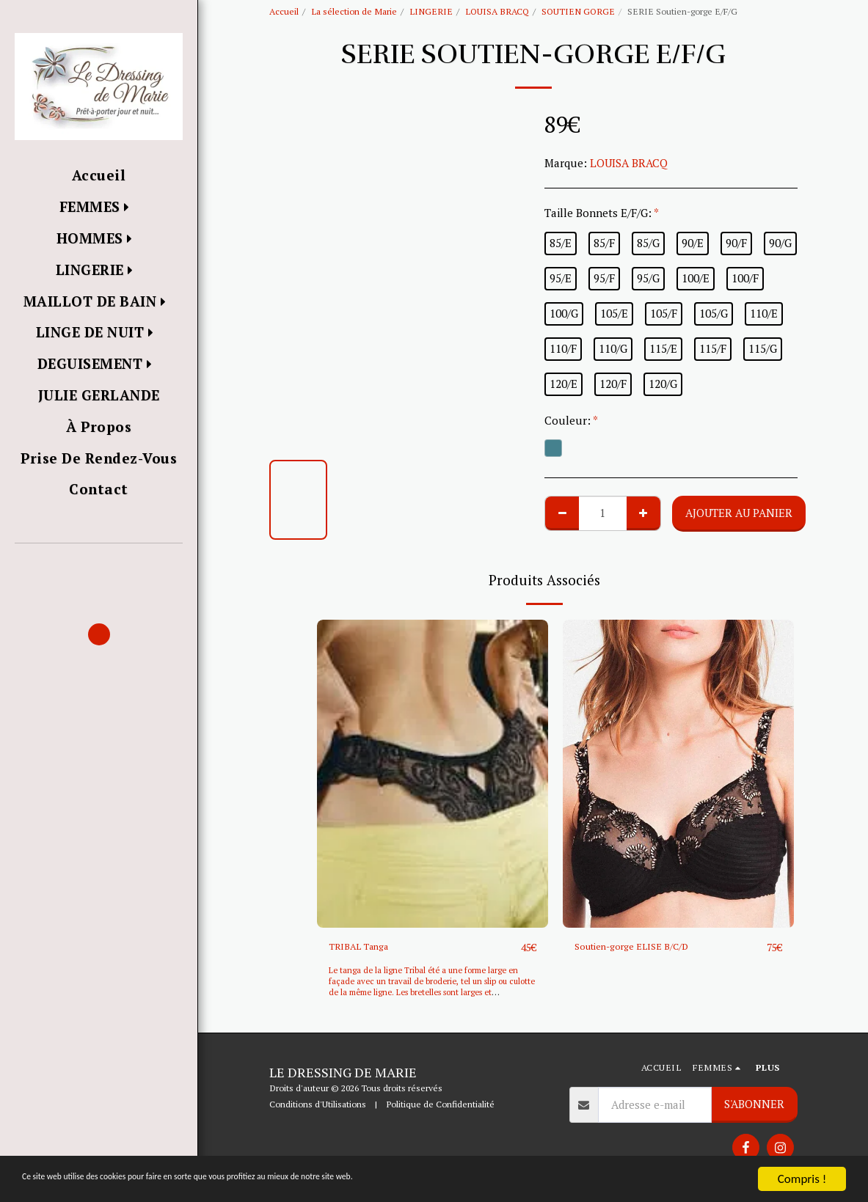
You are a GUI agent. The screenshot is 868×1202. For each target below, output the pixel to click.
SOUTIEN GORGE (578, 11)
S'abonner (754, 1104)
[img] (432, 774)
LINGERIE (431, 11)
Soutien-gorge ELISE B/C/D (644, 947)
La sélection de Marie (354, 11)
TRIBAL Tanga (365, 947)
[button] (99, 564)
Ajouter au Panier (738, 512)
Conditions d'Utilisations (317, 1105)
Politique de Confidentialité (440, 1105)
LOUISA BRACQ (497, 11)
